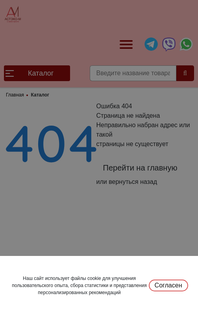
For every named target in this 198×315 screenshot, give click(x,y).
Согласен (168, 285)
